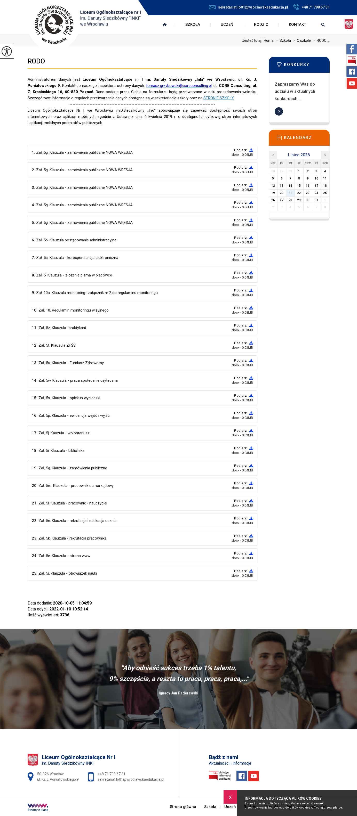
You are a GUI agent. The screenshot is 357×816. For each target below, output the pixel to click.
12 (273, 185)
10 (316, 178)
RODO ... (320, 40)
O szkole (301, 40)
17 (316, 185)
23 (308, 193)
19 (273, 193)
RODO (36, 61)
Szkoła (192, 24)
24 (316, 193)
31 (316, 200)
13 (281, 185)
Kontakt (297, 24)
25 (325, 193)
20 (281, 193)
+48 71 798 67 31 (311, 7)
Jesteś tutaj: (253, 40)
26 (273, 200)
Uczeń (227, 24)
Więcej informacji (279, 111)
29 (299, 200)
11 (325, 178)
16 (308, 185)
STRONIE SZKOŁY (218, 98)
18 (325, 185)
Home (269, 40)
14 (290, 185)
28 (290, 200)
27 (281, 200)
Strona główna (164, 24)
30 (308, 200)
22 (299, 193)
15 (299, 185)
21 (290, 193)
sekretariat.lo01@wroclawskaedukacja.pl (248, 7)
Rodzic (261, 24)
